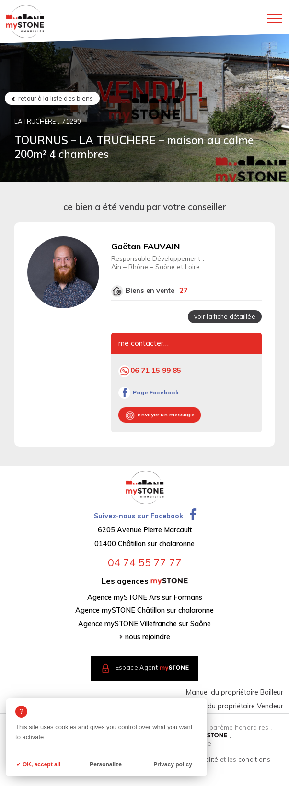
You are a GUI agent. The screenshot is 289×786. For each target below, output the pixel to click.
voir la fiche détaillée (224, 316)
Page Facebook (156, 392)
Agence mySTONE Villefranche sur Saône (144, 623)
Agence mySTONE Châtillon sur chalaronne (144, 610)
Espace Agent (152, 668)
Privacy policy (172, 764)
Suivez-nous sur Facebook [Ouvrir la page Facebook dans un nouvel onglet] (145, 516)
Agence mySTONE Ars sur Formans (144, 597)
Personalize (106, 764)
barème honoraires (239, 727)
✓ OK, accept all (38, 764)
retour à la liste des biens (55, 98)
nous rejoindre (147, 636)
